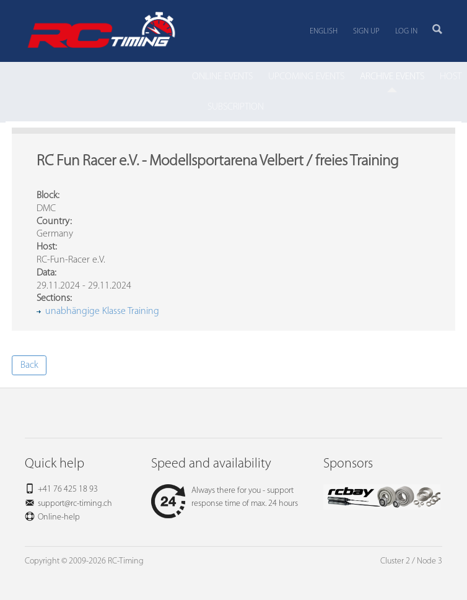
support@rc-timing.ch (75, 503)
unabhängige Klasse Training (102, 311)
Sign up (366, 31)
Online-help (59, 517)
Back (29, 365)
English (324, 31)
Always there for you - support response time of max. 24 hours (224, 497)
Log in (406, 31)
